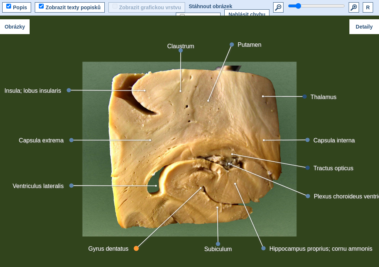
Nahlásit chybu (246, 14)
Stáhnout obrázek (210, 6)
